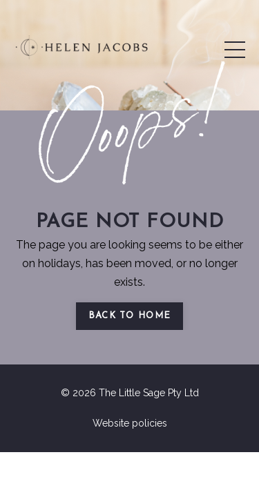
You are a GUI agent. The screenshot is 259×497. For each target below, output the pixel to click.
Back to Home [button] (129, 315)
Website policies (130, 423)
